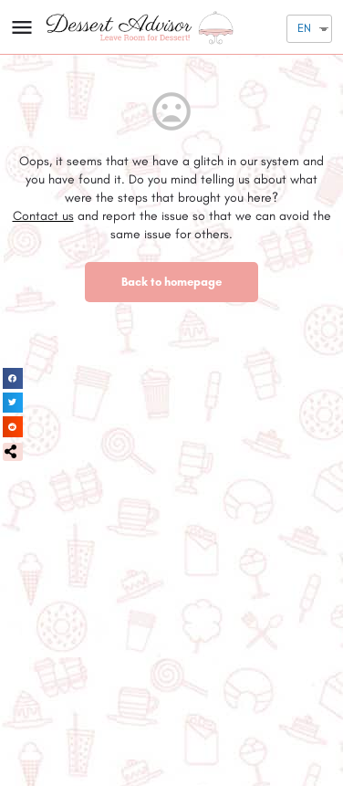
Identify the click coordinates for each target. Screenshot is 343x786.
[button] (13, 452)
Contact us (43, 216)
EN (304, 28)
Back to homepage (171, 281)
